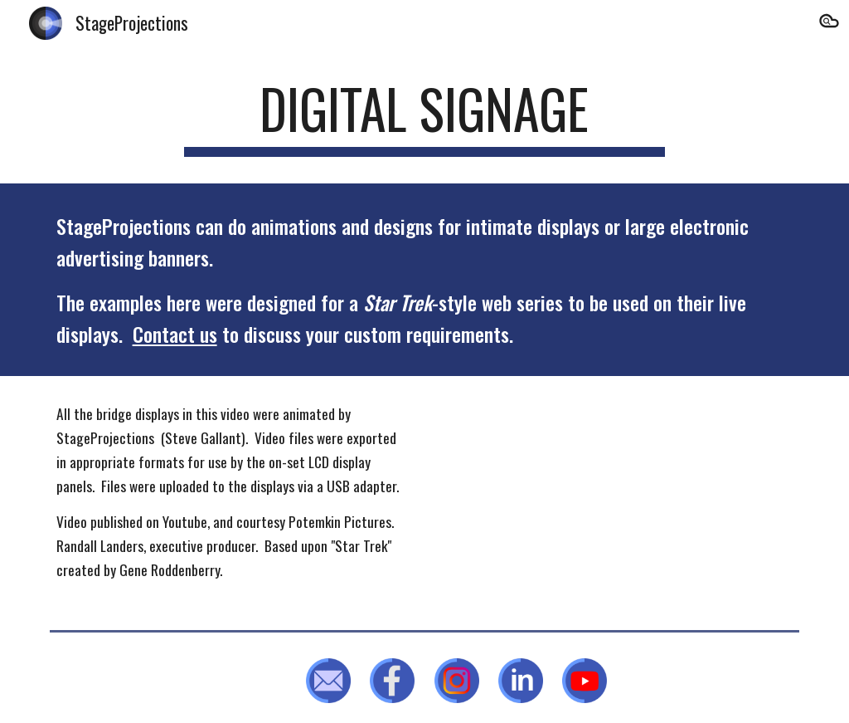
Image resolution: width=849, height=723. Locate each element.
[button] (829, 23)
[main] (424, 117)
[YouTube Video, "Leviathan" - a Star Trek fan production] (617, 499)
